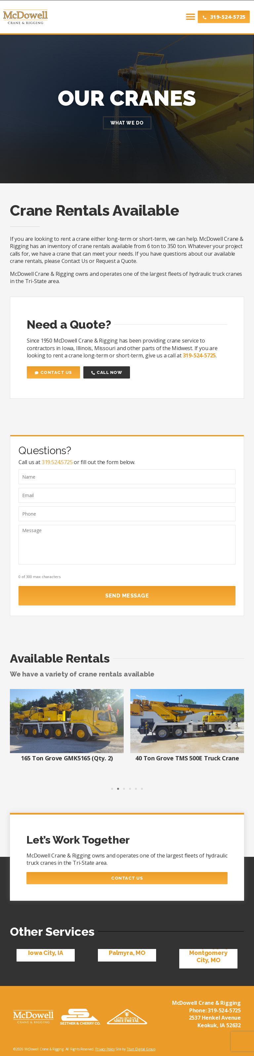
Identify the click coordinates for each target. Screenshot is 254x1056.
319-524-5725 (224, 1008)
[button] (183, 17)
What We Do (127, 123)
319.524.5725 (57, 462)
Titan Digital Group (141, 1047)
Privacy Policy (104, 1047)
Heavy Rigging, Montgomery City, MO (208, 951)
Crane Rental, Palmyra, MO (127, 947)
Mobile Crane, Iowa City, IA (45, 947)
